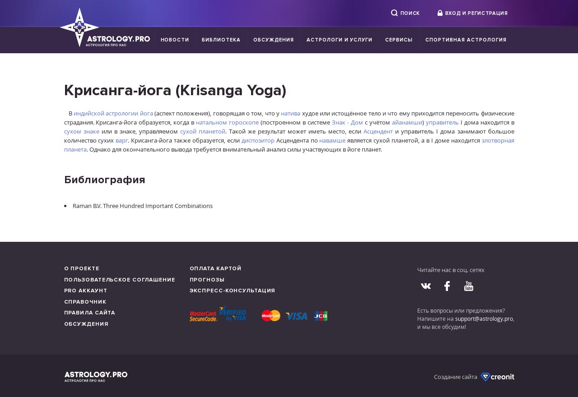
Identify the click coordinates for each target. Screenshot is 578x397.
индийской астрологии (106, 113)
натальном (211, 122)
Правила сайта (90, 312)
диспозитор (258, 140)
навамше (332, 140)
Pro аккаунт (85, 290)
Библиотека (221, 40)
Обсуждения (273, 40)
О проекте (81, 268)
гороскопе (244, 122)
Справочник (85, 302)
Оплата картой (216, 268)
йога (146, 113)
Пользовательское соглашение (119, 280)
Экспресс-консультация (232, 290)
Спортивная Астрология (465, 40)
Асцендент (378, 131)
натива (290, 113)
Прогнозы (207, 280)
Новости (175, 40)
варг (122, 140)
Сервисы (399, 40)
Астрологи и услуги (340, 40)
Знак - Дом (347, 122)
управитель (442, 122)
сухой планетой (202, 131)
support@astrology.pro (484, 318)
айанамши (407, 122)
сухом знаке (81, 131)
